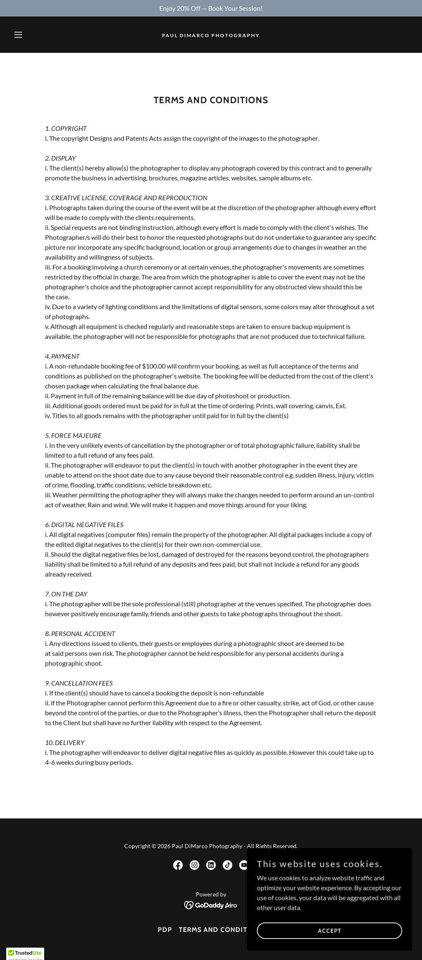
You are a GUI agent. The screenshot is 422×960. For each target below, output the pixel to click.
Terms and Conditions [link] (221, 930)
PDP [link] (165, 930)
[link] (211, 34)
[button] (40, 34)
